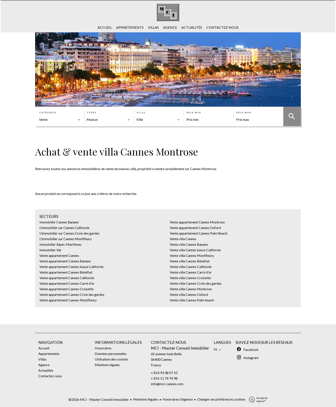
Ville (141, 112)
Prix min (193, 112)
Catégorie (48, 112)
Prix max (243, 112)
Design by (256, 399)
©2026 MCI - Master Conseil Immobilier (99, 399)
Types (91, 112)
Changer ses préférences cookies (221, 399)
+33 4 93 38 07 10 (164, 373)
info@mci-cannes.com (167, 384)
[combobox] (59, 119)
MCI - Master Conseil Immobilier (180, 348)
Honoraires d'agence (177, 399)
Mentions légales (145, 399)
